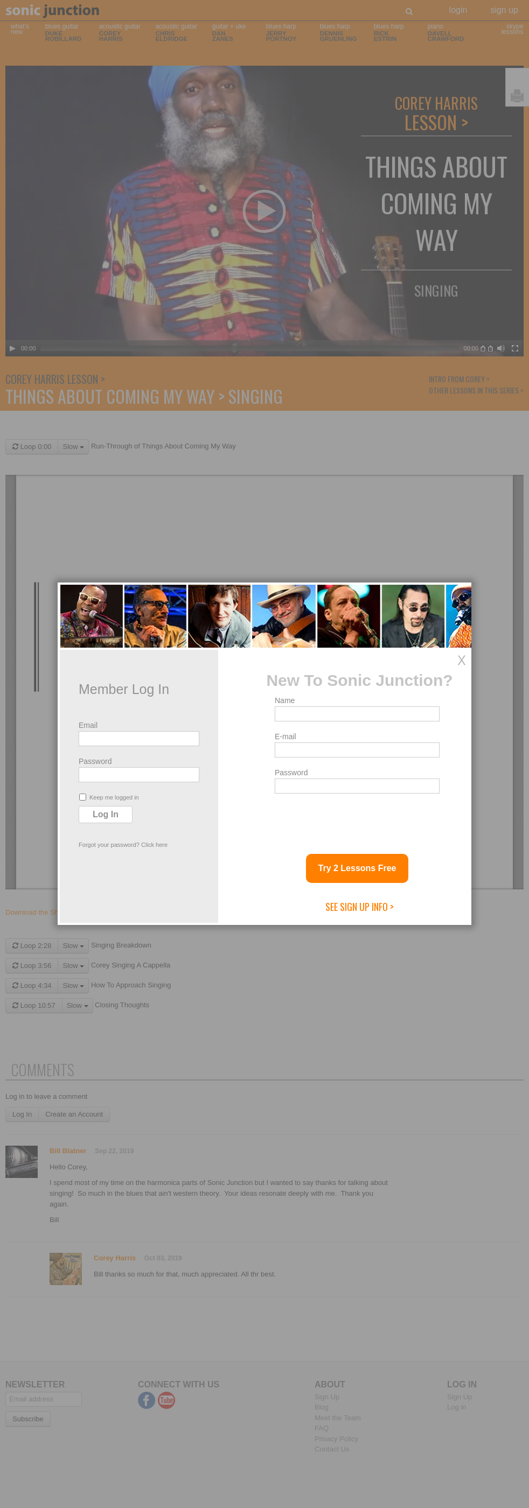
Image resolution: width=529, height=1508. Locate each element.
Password (95, 761)
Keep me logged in (109, 797)
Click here (154, 844)
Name (285, 700)
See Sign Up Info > (359, 907)
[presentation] (356, 819)
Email (88, 725)
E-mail (285, 736)
